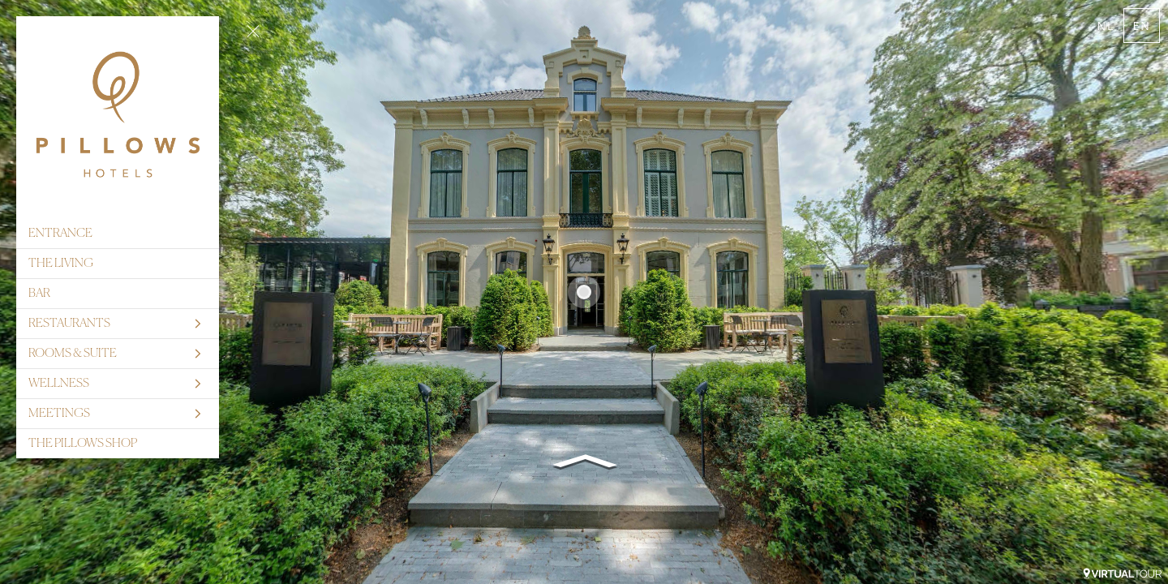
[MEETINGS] (117, 413)
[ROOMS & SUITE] (117, 353)
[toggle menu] (253, 30)
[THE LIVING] (117, 263)
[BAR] (117, 293)
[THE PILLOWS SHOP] (117, 443)
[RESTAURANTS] (117, 323)
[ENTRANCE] (117, 233)
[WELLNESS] (117, 383)
